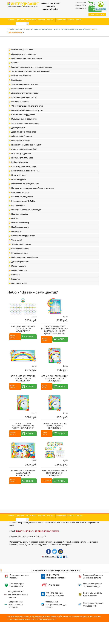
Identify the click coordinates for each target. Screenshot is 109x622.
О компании (61, 20)
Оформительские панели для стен (27, 106)
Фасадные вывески (20, 249)
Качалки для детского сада (23, 166)
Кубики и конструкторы (22, 197)
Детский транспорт (20, 262)
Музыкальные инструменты (24, 119)
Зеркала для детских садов (23, 97)
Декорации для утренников (23, 54)
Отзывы (79, 20)
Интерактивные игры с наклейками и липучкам (32, 188)
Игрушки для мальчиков (22, 158)
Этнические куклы (19, 253)
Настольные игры (19, 214)
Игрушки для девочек (21, 153)
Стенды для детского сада (42, 29)
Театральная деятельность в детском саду (30, 71)
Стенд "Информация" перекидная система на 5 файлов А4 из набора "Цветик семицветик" (54, 330)
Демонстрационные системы (24, 84)
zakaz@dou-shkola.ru (50, 3)
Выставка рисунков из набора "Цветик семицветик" (23, 328)
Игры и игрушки (18, 179)
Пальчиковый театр (20, 223)
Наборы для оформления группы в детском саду (72, 29)
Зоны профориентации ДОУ (24, 149)
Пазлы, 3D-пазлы (19, 270)
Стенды (27, 29)
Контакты (50, 20)
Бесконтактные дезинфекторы (25, 171)
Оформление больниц (21, 136)
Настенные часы (19, 283)
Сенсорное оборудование (23, 236)
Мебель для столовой (21, 76)
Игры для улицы (19, 175)
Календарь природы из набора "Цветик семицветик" (23, 473)
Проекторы (16, 231)
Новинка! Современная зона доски (27, 110)
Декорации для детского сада (24, 93)
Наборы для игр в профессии (24, 257)
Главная (11, 29)
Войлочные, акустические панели (26, 58)
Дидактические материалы (23, 132)
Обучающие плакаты (20, 140)
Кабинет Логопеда (19, 162)
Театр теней (16, 240)
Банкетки (15, 279)
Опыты (14, 218)
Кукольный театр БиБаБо (23, 201)
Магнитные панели (19, 102)
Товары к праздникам (21, 244)
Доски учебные (18, 127)
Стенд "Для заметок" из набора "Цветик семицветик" (23, 378)
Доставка (20, 20)
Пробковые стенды (20, 227)
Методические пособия (21, 89)
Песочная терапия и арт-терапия (26, 145)
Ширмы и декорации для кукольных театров (31, 67)
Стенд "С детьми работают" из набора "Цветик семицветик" (23, 425)
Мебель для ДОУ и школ (22, 50)
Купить (29, 337)
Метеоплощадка (18, 266)
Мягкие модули (18, 205)
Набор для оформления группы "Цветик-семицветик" (54, 473)
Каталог (11, 20)
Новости (41, 20)
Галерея (71, 20)
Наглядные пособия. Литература (26, 210)
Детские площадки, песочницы (25, 123)
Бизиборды (16, 80)
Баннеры (15, 275)
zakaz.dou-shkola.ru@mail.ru (51, 7)
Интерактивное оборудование (25, 184)
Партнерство (31, 20)
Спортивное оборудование (23, 115)
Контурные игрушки (20, 192)
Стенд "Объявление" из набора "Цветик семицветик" (54, 425)
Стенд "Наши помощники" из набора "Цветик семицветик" (54, 378)
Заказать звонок (97, 14)
